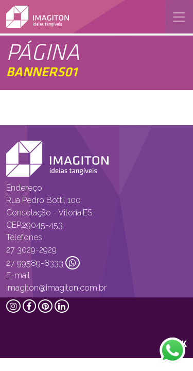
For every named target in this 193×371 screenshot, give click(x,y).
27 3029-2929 (31, 250)
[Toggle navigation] (179, 17)
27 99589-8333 (34, 263)
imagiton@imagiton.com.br (56, 288)
